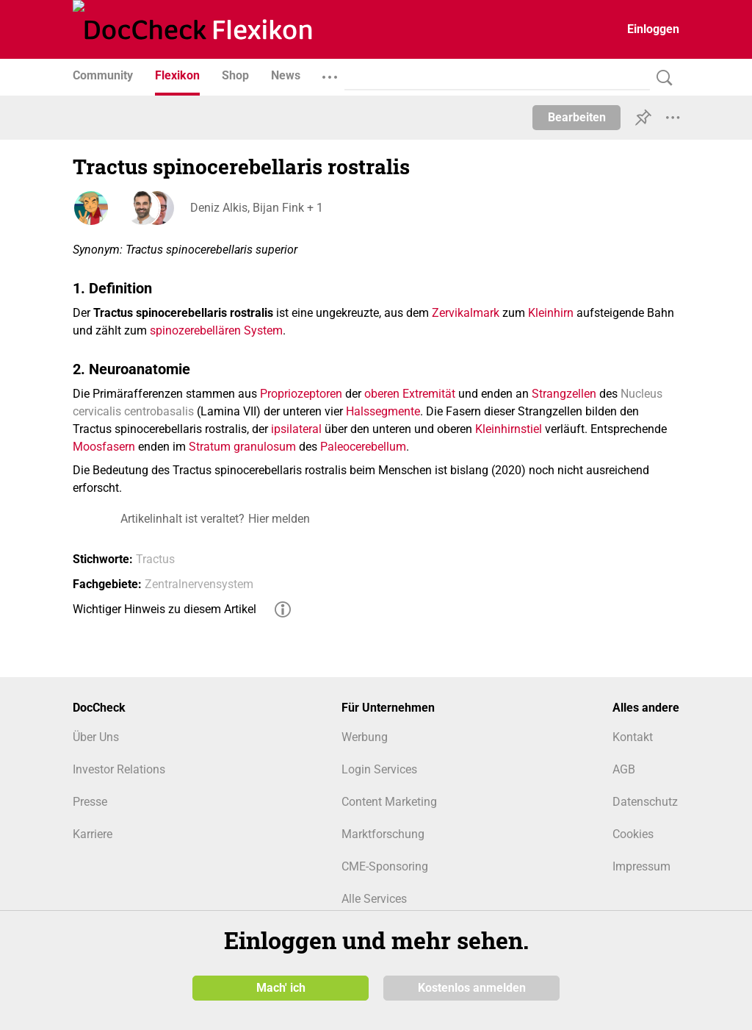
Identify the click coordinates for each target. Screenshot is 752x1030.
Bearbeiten (577, 117)
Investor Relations (119, 769)
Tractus (155, 559)
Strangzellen (564, 394)
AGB (623, 769)
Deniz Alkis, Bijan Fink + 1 (256, 208)
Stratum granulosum (242, 447)
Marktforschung (382, 834)
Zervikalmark (465, 313)
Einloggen (653, 29)
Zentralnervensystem (199, 584)
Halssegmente (383, 411)
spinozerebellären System (216, 330)
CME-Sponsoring (384, 866)
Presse (90, 802)
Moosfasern (104, 447)
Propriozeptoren (301, 394)
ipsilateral (296, 429)
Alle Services (374, 899)
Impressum (641, 866)
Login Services (379, 769)
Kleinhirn (551, 313)
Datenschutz (645, 802)
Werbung (364, 737)
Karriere (92, 834)
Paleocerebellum (363, 447)
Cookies (633, 834)
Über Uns (96, 737)
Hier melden (279, 519)
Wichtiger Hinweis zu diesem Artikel (164, 609)
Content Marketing (389, 802)
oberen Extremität (409, 394)
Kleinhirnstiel (508, 429)
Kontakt (632, 737)
